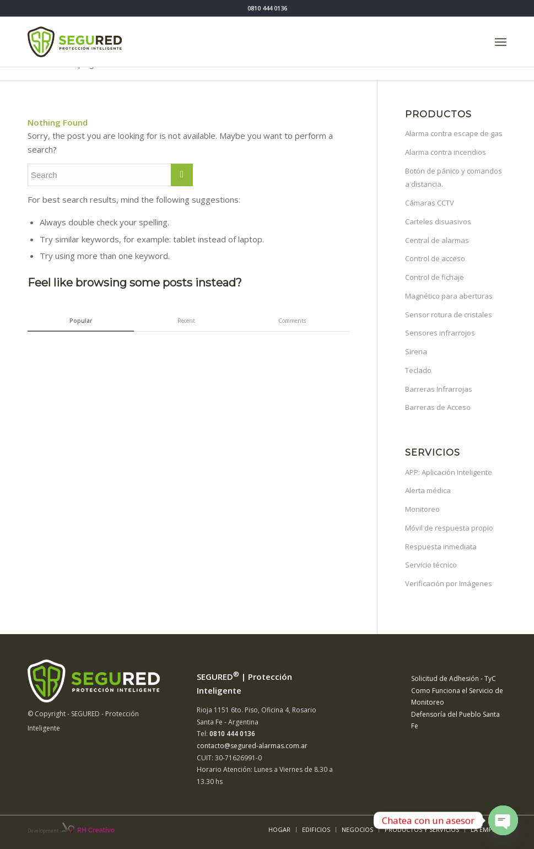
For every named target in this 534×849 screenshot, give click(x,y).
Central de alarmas (437, 240)
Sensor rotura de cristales (448, 315)
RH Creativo (96, 830)
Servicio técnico (431, 565)
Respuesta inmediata (441, 546)
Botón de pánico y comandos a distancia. (453, 178)
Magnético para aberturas (449, 296)
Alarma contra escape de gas (454, 133)
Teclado (418, 370)
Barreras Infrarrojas (438, 389)
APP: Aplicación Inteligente (448, 472)
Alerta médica (428, 490)
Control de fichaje (434, 277)
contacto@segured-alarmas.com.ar (252, 745)
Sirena (416, 351)
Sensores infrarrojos (440, 333)
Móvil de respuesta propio (449, 528)
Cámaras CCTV (429, 203)
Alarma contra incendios (445, 152)
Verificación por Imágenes (448, 583)
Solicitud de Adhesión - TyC (453, 678)
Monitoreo (422, 509)
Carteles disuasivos (438, 221)
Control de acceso (435, 258)
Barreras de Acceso (438, 407)
